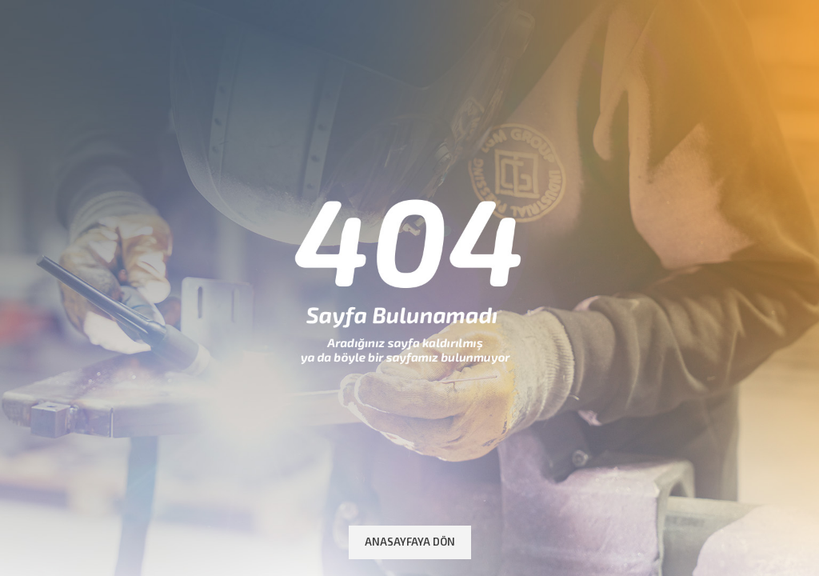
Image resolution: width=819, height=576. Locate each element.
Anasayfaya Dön (410, 541)
